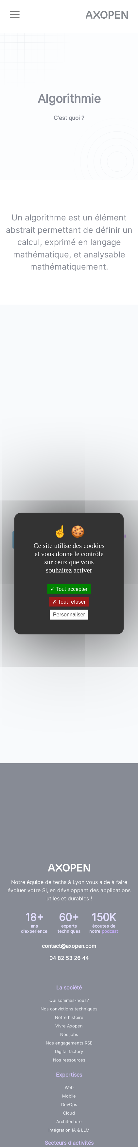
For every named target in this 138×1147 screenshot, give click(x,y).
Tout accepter (68, 589)
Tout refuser (69, 602)
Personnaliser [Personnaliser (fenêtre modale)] (69, 614)
